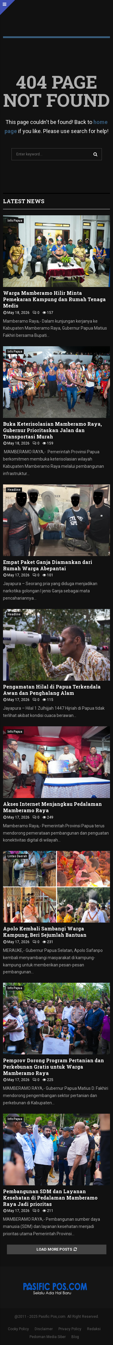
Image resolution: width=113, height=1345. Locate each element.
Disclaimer (44, 1329)
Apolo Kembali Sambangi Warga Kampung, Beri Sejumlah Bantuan (44, 931)
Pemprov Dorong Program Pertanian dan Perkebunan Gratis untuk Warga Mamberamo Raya (53, 1066)
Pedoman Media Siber (48, 1337)
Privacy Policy (69, 1329)
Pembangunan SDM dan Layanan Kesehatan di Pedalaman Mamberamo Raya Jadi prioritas (50, 1197)
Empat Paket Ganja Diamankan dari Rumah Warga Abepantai (47, 565)
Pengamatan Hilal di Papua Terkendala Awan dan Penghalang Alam (52, 689)
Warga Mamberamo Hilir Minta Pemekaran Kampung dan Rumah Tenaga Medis (54, 299)
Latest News (23, 201)
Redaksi (94, 1329)
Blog (75, 1337)
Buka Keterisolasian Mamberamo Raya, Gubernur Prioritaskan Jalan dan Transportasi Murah (52, 430)
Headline (14, 489)
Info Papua (15, 220)
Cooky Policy (18, 1329)
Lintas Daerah (17, 856)
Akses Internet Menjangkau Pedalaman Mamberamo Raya (52, 807)
